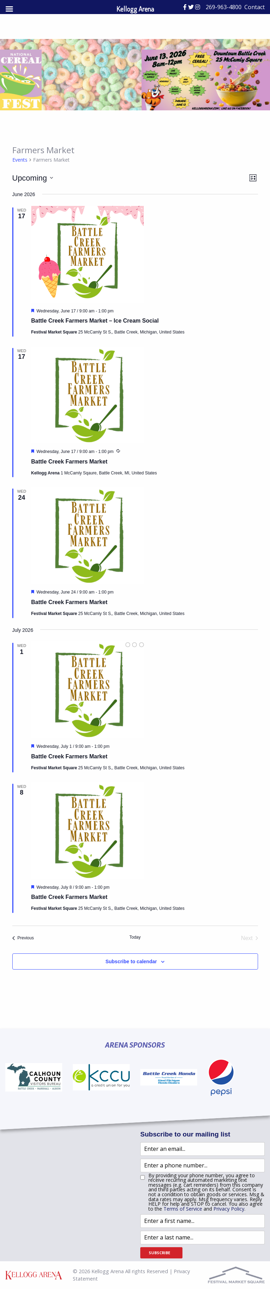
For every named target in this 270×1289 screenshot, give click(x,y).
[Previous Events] (23, 938)
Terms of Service (182, 1208)
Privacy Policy (228, 1208)
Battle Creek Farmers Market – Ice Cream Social (95, 321)
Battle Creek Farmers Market (69, 462)
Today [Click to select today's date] (135, 937)
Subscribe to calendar (131, 961)
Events (19, 159)
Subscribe (159, 1252)
